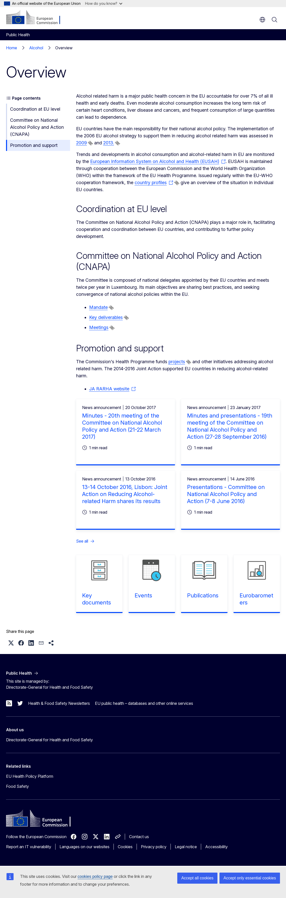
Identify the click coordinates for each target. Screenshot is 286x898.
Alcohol (36, 47)
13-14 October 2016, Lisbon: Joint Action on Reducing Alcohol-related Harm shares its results (124, 494)
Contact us (139, 836)
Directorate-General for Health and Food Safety (49, 739)
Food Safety (17, 786)
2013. (108, 142)
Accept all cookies (197, 878)
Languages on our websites (84, 846)
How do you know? (103, 3)
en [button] (262, 20)
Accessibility (216, 846)
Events (143, 595)
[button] (11, 643)
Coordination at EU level (35, 109)
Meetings (98, 327)
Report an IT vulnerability (28, 846)
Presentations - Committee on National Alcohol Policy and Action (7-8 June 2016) (226, 494)
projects (176, 361)
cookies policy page (95, 876)
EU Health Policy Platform (29, 776)
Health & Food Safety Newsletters (59, 703)
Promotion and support (34, 145)
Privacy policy (153, 846)
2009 (81, 142)
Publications (202, 595)
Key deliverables (106, 317)
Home (11, 47)
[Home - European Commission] (36, 17)
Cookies (125, 846)
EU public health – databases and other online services (144, 703)
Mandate (98, 307)
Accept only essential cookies (249, 878)
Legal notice (186, 846)
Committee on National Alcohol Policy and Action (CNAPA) (37, 127)
